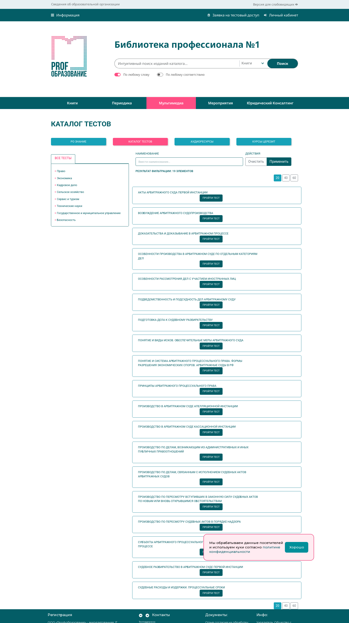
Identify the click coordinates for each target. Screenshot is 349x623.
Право (61, 171)
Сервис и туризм (68, 199)
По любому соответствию (185, 74)
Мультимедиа (171, 103)
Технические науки (69, 206)
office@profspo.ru (152, 588)
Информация (65, 15)
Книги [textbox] (246, 63)
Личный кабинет (281, 15)
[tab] (63, 159)
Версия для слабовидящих (275, 4)
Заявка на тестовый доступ (233, 15)
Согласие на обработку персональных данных (222, 577)
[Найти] (282, 63)
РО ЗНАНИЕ (78, 141)
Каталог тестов (140, 141)
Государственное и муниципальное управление (88, 213)
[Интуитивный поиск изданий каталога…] (176, 63)
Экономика (64, 178)
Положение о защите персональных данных (221, 568)
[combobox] (252, 63)
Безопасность (66, 220)
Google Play (150, 613)
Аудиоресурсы (202, 141)
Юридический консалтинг (270, 103)
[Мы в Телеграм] (147, 530)
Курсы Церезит (263, 141)
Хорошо (296, 547)
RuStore (146, 604)
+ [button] (60, 171)
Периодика (122, 103)
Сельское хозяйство (70, 192)
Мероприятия (220, 103)
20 (277, 178)
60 (294, 178)
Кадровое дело (67, 185)
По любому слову (136, 74)
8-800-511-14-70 (153, 540)
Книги (72, 103)
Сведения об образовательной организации (85, 4)
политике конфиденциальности (244, 549)
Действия (252, 153)
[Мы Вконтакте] (140, 530)
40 (286, 178)
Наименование (147, 153)
